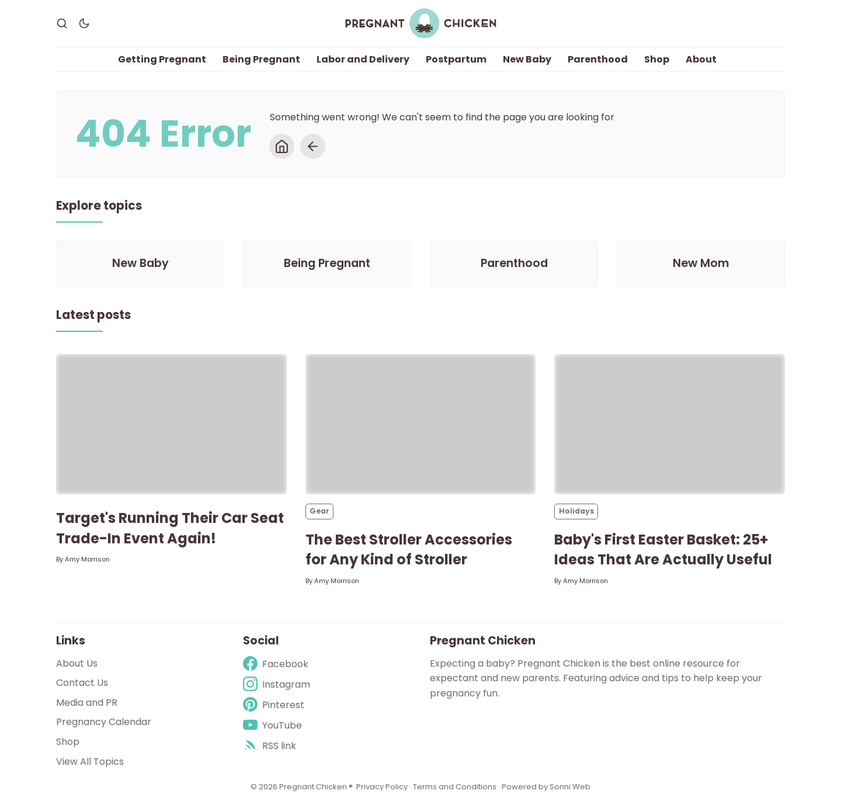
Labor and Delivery (363, 59)
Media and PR (86, 702)
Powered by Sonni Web (546, 786)
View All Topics (90, 761)
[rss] (276, 746)
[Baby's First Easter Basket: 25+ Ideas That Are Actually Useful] (669, 425)
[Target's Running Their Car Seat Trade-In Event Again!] (171, 425)
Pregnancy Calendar (103, 722)
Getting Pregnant (162, 59)
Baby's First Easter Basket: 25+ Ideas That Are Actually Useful (663, 550)
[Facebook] (276, 664)
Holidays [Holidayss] (576, 511)
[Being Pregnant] (327, 263)
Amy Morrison (87, 559)
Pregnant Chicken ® (316, 786)
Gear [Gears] (319, 511)
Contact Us (82, 682)
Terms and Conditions (454, 786)
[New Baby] (140, 263)
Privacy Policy (382, 786)
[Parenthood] (514, 263)
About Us (77, 663)
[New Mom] (701, 263)
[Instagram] (276, 684)
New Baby (527, 59)
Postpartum (456, 59)
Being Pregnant (261, 59)
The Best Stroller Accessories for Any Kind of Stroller (408, 550)
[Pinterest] (276, 705)
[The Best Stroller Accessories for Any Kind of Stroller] (420, 425)
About (701, 59)
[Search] (62, 23)
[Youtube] (276, 725)
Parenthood (598, 59)
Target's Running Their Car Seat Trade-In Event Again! (170, 529)
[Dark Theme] (84, 23)
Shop (656, 59)
